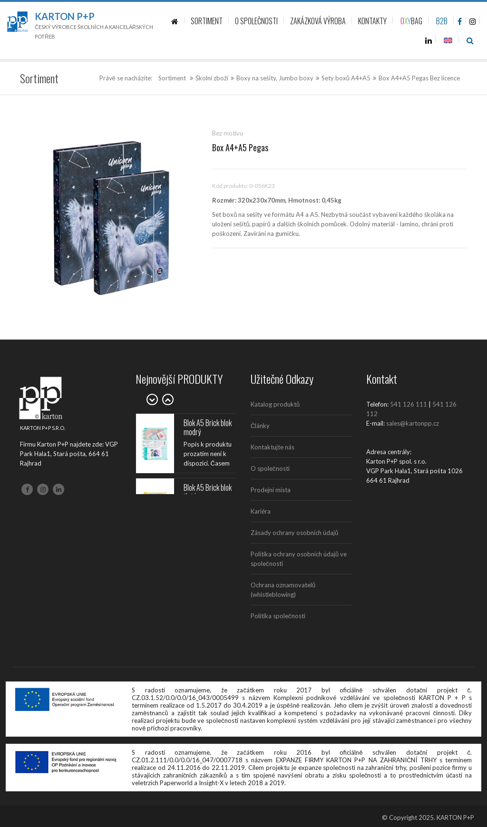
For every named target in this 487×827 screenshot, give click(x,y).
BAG (411, 21)
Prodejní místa (271, 490)
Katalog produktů (275, 404)
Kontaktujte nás (272, 447)
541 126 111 (408, 404)
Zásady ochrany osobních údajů (294, 532)
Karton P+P (65, 16)
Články (260, 425)
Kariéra (261, 511)
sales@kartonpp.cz (412, 423)
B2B (442, 21)
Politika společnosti (278, 616)
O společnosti (270, 468)
